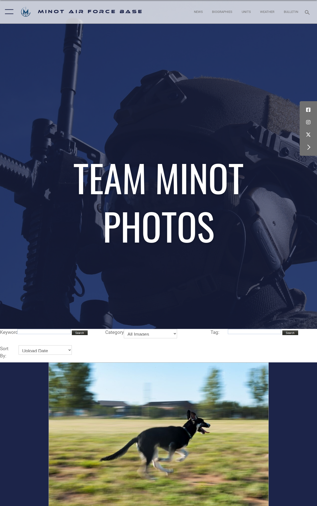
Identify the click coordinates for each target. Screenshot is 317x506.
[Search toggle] (308, 11)
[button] (8, 12)
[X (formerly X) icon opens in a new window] (308, 134)
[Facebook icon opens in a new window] (308, 110)
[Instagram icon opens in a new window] (308, 122)
